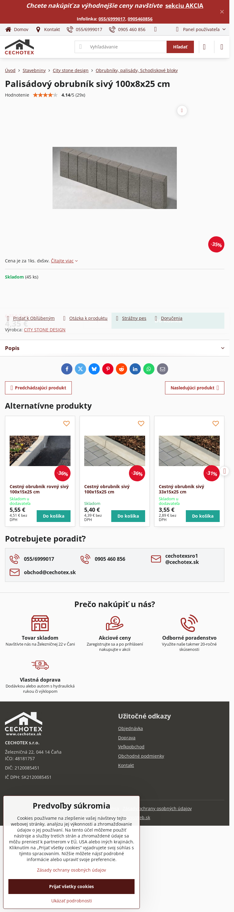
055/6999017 (112, 19)
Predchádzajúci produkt (39, 388)
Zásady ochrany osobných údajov (157, 808)
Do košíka (168, 297)
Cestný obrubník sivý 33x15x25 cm (181, 489)
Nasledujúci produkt (195, 388)
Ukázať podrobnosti (71, 901)
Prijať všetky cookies (71, 886)
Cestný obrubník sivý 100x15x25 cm (107, 489)
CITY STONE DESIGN (45, 330)
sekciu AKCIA (184, 5)
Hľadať (180, 47)
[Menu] (221, 47)
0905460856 (140, 19)
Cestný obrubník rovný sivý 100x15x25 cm (39, 489)
